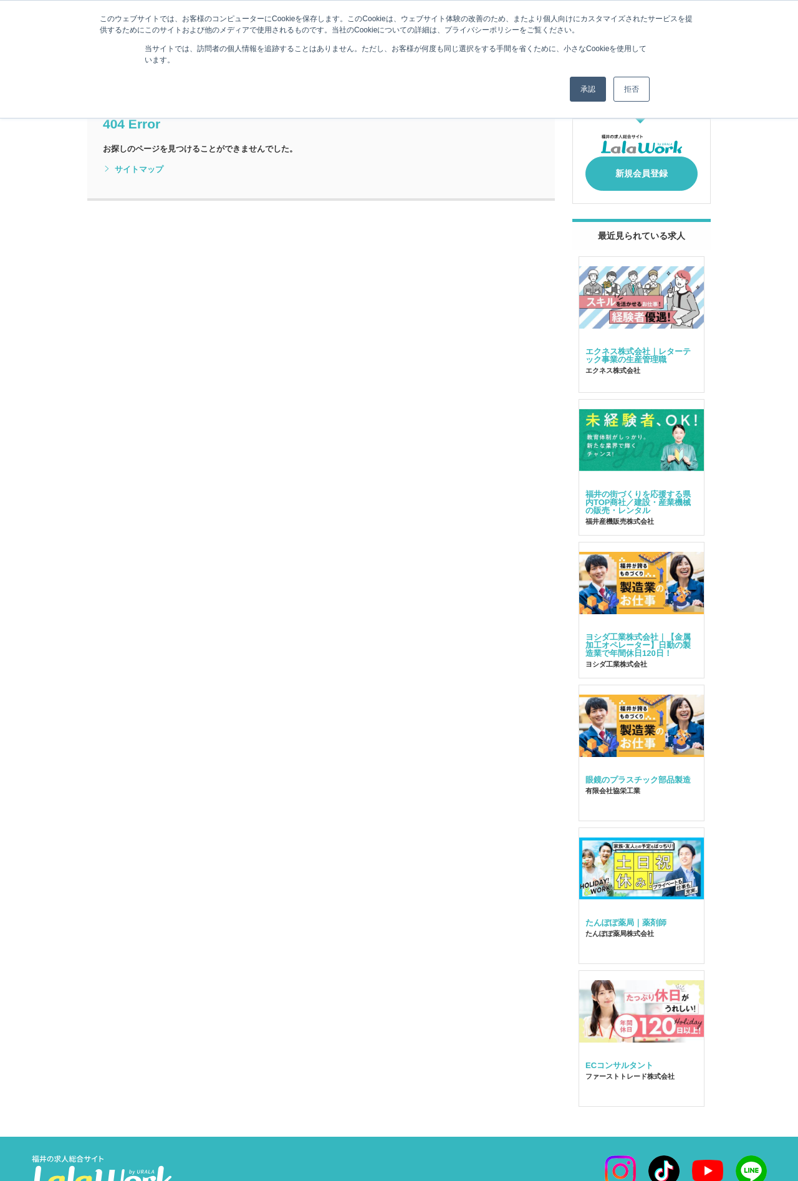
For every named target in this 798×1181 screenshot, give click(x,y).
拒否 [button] (631, 89)
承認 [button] (587, 89)
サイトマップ (133, 169)
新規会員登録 (641, 170)
